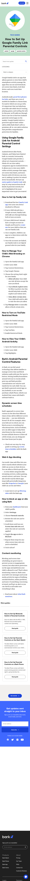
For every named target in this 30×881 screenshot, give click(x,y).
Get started (21, 3)
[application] (26, 877)
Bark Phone (5, 861)
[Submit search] (26, 61)
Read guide (15, 628)
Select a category (8, 72)
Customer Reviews (21, 871)
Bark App (5, 864)
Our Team (19, 861)
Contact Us (19, 867)
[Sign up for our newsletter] (15, 847)
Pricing (18, 858)
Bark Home (5, 867)
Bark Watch (5, 858)
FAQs (17, 864)
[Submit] (25, 847)
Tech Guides (15, 35)
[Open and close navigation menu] (27, 3)
